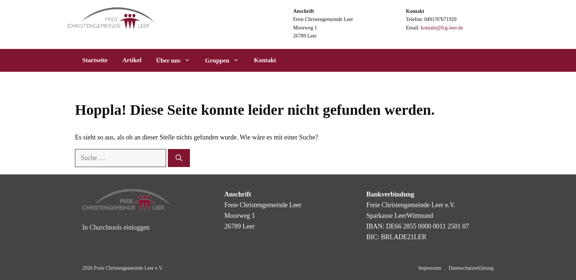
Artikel (131, 60)
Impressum (429, 268)
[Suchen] (179, 158)
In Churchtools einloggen (116, 227)
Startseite (95, 60)
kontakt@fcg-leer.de (442, 28)
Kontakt (265, 60)
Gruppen (225, 60)
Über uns (177, 60)
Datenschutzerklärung (471, 268)
